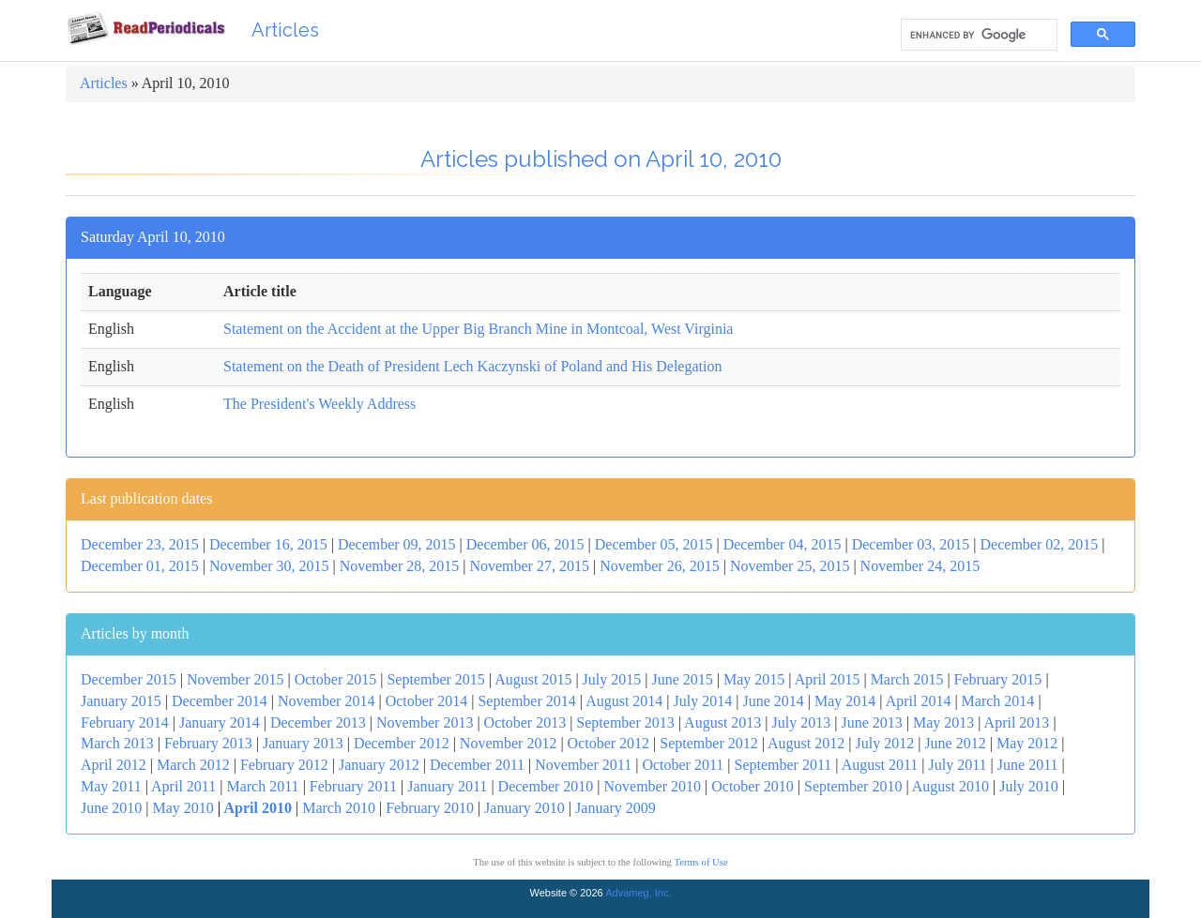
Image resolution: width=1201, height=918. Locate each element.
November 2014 (326, 701)
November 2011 (583, 765)
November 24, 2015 (920, 566)
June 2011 (1027, 765)
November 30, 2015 (269, 566)
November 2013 (425, 722)
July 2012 (885, 743)
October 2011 (682, 765)
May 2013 (943, 722)
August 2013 (722, 722)
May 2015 (753, 679)
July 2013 (801, 722)
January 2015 (121, 701)
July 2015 (612, 679)
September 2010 (853, 786)
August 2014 (623, 701)
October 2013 (525, 722)
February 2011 (353, 786)
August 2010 (950, 786)
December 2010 (546, 786)
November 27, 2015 (529, 566)
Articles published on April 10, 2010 (601, 159)
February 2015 (998, 679)
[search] (977, 35)
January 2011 (447, 786)
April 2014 (918, 701)
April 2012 (113, 765)
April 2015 (827, 679)
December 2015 (128, 679)
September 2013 (625, 722)
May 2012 (1026, 743)
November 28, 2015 (400, 566)
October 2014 (427, 701)
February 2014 (125, 722)
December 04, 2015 (782, 544)
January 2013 (303, 743)
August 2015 (532, 679)
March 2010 (338, 808)
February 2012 (284, 765)
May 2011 (111, 786)
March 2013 (117, 743)
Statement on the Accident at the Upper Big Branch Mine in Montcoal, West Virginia (478, 329)
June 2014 (772, 701)
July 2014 (703, 701)
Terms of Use (700, 862)
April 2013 (1017, 722)
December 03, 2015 (911, 544)
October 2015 (336, 679)
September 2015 (435, 679)
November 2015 (235, 679)
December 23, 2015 (140, 544)
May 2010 (183, 808)
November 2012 (508, 743)
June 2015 (681, 679)
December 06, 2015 (525, 544)
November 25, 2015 (790, 566)
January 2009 (615, 808)
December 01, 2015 (140, 566)
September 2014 (526, 701)
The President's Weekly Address (319, 404)
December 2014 (219, 701)
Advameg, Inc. (638, 892)
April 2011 (183, 786)
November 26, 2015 (660, 566)
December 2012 (401, 743)
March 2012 (193, 765)
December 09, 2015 (397, 544)
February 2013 (208, 743)
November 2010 (653, 786)
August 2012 (806, 743)
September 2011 (783, 765)
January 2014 (219, 722)
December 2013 (318, 722)
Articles (285, 30)
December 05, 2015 (654, 544)
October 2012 (609, 743)
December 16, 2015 (268, 544)
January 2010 (524, 808)
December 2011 (477, 765)
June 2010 (111, 808)
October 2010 (752, 786)
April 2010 (258, 808)
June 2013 (871, 722)
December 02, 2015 (1040, 544)
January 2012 (379, 765)
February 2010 (430, 808)
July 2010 (1028, 786)
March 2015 (907, 679)
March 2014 (998, 701)
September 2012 (708, 743)
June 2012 (954, 743)
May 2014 (844, 701)
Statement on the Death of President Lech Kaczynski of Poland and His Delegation (472, 366)
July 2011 (958, 765)
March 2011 (262, 786)
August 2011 (880, 765)
